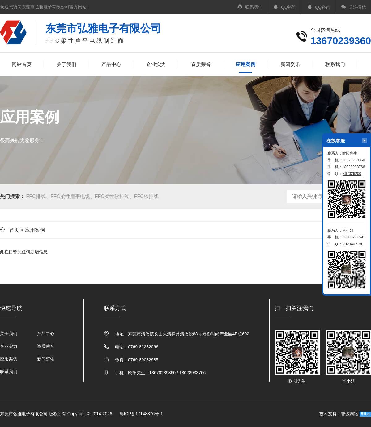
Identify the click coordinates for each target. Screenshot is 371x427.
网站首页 (22, 64)
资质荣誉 (201, 64)
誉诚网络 (349, 413)
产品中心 (111, 64)
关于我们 (66, 64)
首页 (14, 230)
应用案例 (245, 65)
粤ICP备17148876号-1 (141, 413)
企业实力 (156, 64)
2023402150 (353, 244)
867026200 (352, 174)
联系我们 (335, 64)
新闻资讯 (290, 64)
